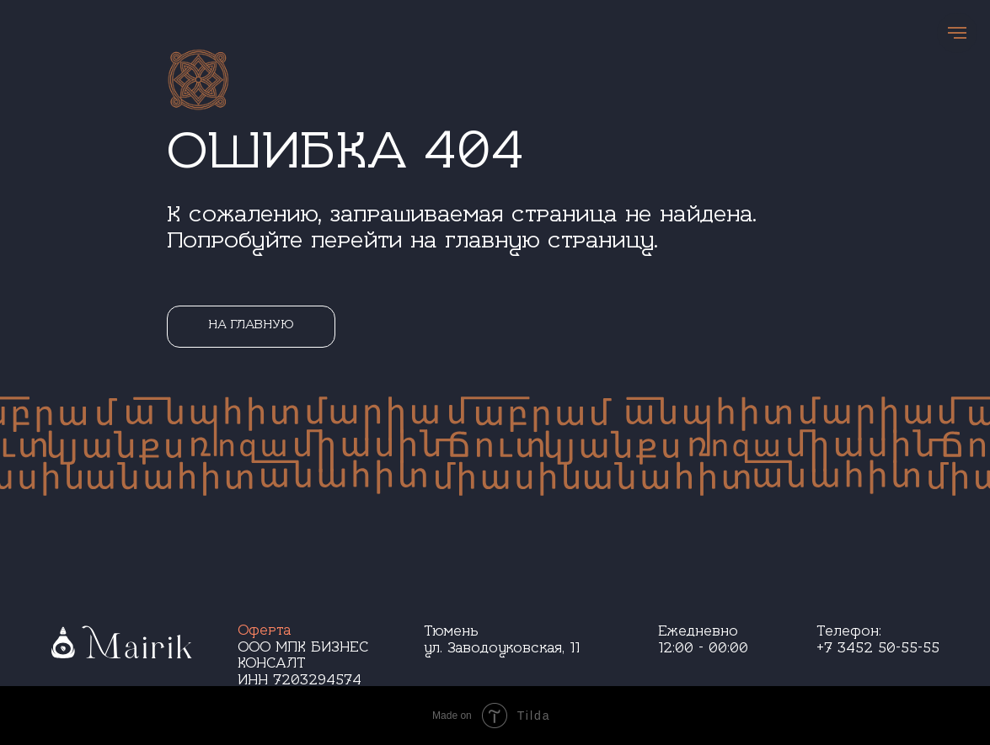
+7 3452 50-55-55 (877, 650)
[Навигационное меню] (957, 33)
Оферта (264, 633)
